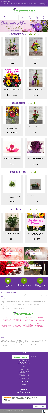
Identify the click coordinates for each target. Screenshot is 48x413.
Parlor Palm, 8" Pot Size (12, 233)
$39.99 (36, 95)
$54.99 (36, 64)
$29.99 (12, 164)
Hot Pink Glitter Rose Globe (12, 158)
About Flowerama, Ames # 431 (9, 292)
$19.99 (36, 201)
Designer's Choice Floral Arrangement (35, 234)
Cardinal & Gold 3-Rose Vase (35, 127)
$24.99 (36, 133)
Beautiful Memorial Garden (35, 196)
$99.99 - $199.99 (12, 95)
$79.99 (12, 64)
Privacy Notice (12, 412)
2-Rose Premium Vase (35, 89)
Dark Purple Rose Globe (35, 158)
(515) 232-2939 (6, 1)
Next (46, 52)
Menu (4, 18)
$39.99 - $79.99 (36, 239)
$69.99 (12, 239)
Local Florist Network (21, 412)
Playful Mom (36, 58)
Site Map (28, 412)
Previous (2, 52)
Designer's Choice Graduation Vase (12, 127)
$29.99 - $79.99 (12, 133)
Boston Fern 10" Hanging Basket (12, 196)
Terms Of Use (5, 412)
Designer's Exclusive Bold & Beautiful (12, 90)
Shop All (32, 34)
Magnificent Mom (12, 58)
